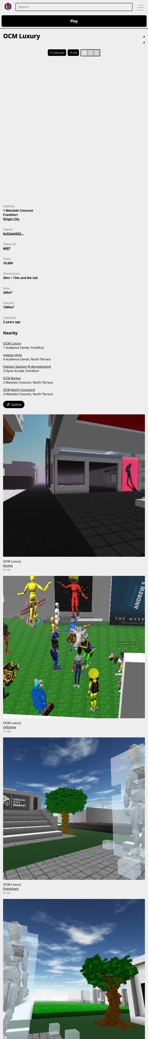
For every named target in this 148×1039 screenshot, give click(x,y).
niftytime (9, 727)
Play (74, 21)
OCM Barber (12, 378)
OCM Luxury (12, 343)
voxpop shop (12, 355)
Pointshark (11, 889)
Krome (8, 566)
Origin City (11, 219)
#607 (6, 248)
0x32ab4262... (13, 234)
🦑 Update (13, 404)
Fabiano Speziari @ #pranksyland (27, 366)
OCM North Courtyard (19, 390)
